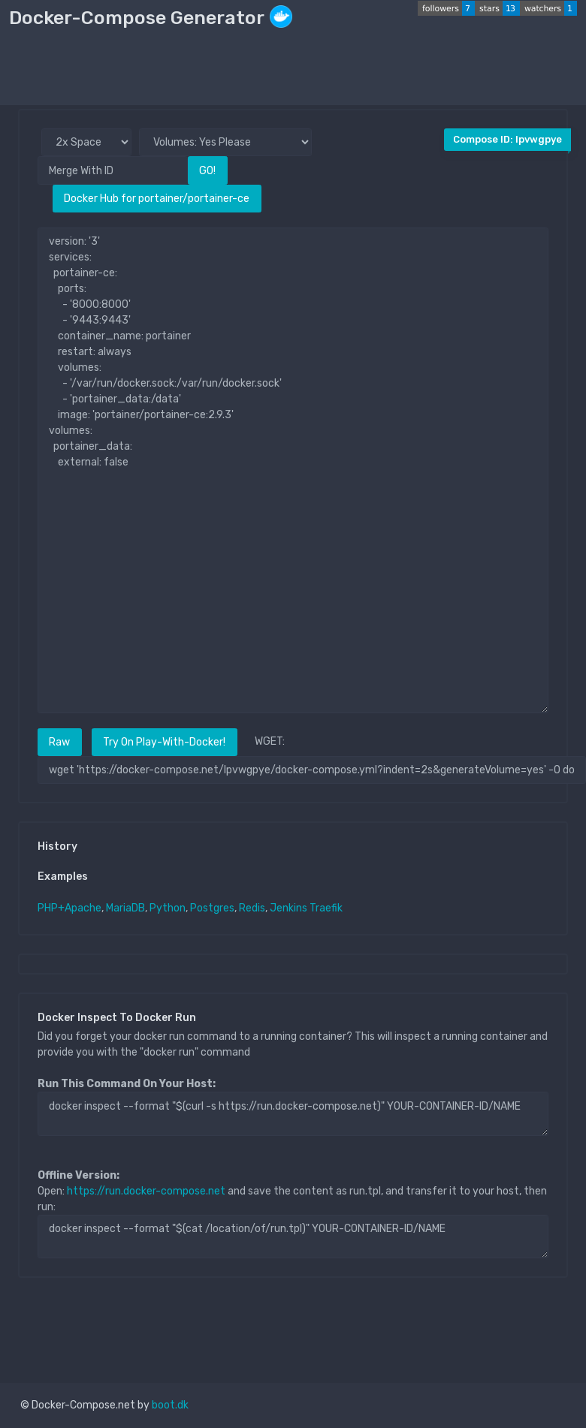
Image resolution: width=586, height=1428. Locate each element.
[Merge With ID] (113, 170)
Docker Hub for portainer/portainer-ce (156, 198)
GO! (207, 170)
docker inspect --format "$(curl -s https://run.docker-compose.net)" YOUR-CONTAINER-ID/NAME (293, 1113)
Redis (252, 908)
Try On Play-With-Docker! (164, 742)
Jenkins (288, 908)
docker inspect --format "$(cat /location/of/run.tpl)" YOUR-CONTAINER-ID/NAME (293, 1236)
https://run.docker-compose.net (146, 1191)
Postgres (212, 908)
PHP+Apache (69, 908)
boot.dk (170, 1405)
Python (168, 908)
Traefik (326, 908)
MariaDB (125, 908)
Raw (59, 742)
